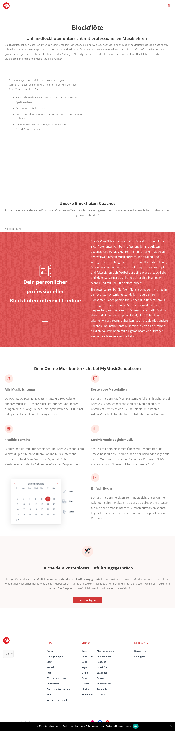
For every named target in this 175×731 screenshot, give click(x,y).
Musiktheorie (104, 656)
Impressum (53, 683)
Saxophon (102, 672)
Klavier (85, 689)
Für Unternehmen (56, 678)
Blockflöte (87, 656)
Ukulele (101, 694)
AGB (49, 694)
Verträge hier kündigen (59, 699)
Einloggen (139, 656)
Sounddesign (104, 683)
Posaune (101, 661)
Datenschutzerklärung (58, 689)
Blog (49, 661)
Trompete (102, 689)
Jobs (49, 672)
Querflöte (102, 667)
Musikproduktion (106, 650)
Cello (84, 661)
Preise (50, 650)
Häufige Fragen (55, 656)
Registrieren (140, 650)
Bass (84, 650)
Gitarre (85, 683)
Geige (85, 672)
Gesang (86, 678)
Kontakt (51, 667)
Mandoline (87, 694)
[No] (171, 726)
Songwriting (103, 678)
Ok (135, 726)
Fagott (85, 667)
